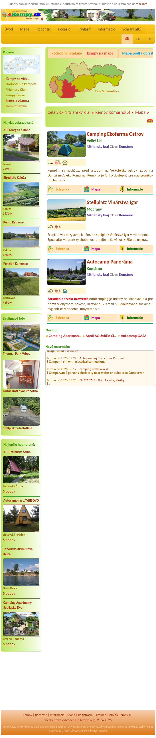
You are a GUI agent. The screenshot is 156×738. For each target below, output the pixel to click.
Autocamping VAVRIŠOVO (21, 501)
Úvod (8, 29)
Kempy (27, 715)
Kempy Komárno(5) (114, 112)
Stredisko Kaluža (14, 178)
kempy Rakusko (98, 730)
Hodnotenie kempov (21, 84)
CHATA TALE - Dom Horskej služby (101, 382)
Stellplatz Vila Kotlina (17, 428)
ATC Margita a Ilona (16, 130)
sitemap (100, 715)
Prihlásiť (84, 29)
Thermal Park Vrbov (16, 354)
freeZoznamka (16, 106)
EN (138, 39)
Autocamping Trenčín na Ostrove (101, 360)
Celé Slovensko (106, 91)
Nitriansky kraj (79, 112)
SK (127, 38)
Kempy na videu (17, 79)
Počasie (64, 29)
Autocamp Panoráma (110, 261)
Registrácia (85, 715)
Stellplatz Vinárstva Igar (112, 202)
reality (27, 726)
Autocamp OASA (133, 335)
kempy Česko (15, 95)
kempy (128, 726)
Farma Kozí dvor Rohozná (20, 391)
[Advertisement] (21, 684)
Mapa (24, 29)
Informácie (106, 29)
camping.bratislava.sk (93, 371)
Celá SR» (55, 112)
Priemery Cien (16, 89)
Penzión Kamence (15, 264)
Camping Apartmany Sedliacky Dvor (17, 605)
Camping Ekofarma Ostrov (115, 134)
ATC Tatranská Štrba (16, 452)
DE (150, 39)
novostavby (97, 726)
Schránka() (132, 29)
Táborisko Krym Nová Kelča (17, 551)
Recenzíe (44, 29)
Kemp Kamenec (14, 222)
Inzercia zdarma (17, 100)
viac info (142, 4)
